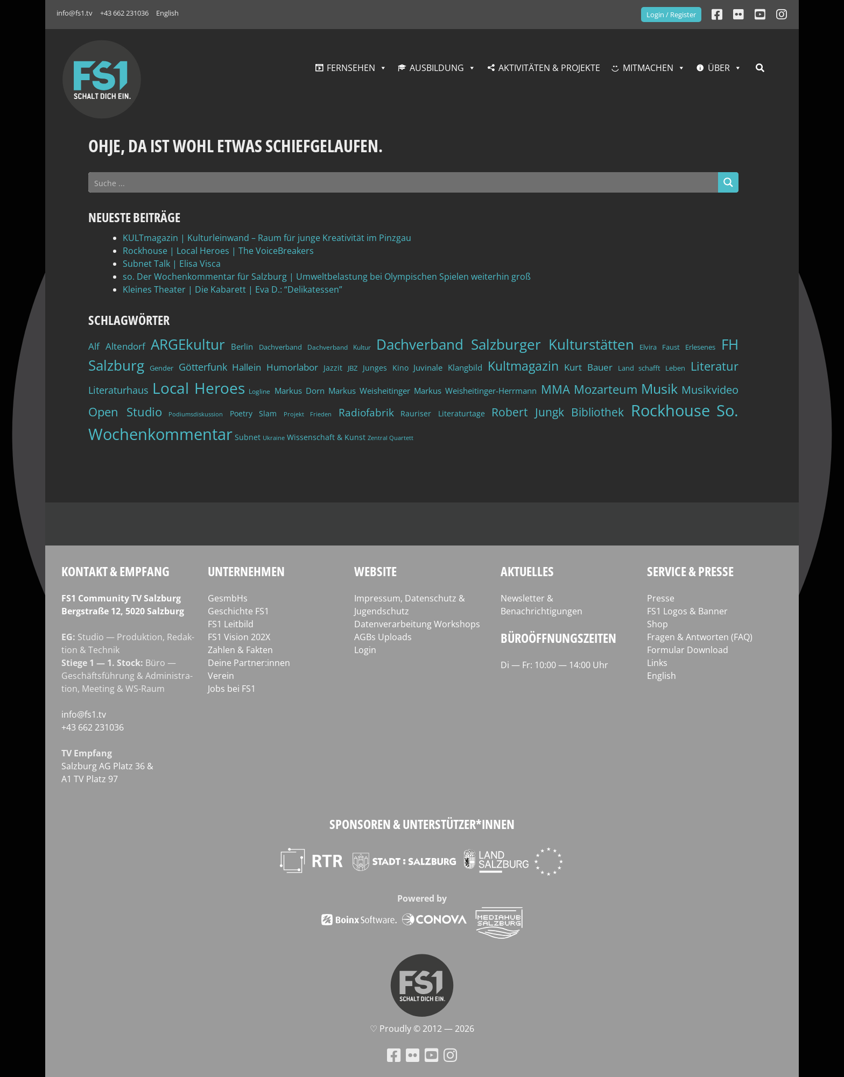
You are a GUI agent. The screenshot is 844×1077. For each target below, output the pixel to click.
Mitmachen (648, 68)
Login (365, 650)
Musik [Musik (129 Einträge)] (659, 389)
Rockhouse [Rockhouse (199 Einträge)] (670, 410)
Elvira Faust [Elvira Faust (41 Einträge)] (659, 347)
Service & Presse (690, 571)
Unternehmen (246, 571)
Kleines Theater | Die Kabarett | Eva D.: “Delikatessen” (232, 289)
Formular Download (687, 650)
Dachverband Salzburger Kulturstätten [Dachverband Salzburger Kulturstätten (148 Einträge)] (505, 344)
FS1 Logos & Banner (687, 611)
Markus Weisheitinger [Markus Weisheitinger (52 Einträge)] (369, 390)
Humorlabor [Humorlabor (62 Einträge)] (292, 367)
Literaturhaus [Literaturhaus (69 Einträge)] (118, 389)
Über (719, 68)
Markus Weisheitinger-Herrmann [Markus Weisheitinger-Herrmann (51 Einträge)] (475, 390)
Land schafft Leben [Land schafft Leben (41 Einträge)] (652, 368)
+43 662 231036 (124, 13)
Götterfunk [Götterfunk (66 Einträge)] (203, 366)
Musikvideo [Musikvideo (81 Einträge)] (709, 389)
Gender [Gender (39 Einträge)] (161, 368)
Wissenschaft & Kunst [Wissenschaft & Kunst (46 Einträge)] (326, 437)
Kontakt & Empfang (115, 571)
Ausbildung (437, 68)
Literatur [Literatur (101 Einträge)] (714, 366)
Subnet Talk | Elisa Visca (172, 264)
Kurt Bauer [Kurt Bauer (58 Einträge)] (588, 367)
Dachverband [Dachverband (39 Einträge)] (280, 347)
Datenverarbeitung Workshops (417, 624)
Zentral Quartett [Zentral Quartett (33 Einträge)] (390, 438)
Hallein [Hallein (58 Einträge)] (246, 367)
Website (375, 571)
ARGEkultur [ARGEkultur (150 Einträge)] (188, 344)
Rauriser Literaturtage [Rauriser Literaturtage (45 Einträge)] (442, 413)
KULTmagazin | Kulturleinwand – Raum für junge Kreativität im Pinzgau (267, 238)
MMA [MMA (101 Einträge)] (555, 389)
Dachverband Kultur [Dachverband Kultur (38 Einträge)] (339, 347)
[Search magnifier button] (728, 182)
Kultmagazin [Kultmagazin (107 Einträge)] (523, 366)
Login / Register (671, 14)
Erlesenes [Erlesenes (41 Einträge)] (700, 347)
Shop (657, 624)
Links (657, 663)
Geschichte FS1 (238, 611)
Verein (221, 676)
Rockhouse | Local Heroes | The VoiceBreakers (218, 251)
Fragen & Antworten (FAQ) (699, 637)
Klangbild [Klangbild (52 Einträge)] (465, 367)
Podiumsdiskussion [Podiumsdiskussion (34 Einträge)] (195, 414)
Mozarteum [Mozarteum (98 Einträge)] (605, 389)
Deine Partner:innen (249, 663)
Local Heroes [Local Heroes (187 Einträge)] (198, 388)
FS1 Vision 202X (239, 637)
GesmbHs (228, 598)
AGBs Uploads (383, 637)
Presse (660, 598)
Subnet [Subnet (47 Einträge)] (248, 437)
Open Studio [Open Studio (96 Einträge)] (125, 412)
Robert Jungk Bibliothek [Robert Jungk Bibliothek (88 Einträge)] (557, 412)
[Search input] (403, 182)
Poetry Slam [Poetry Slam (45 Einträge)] (253, 413)
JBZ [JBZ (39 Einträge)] (352, 368)
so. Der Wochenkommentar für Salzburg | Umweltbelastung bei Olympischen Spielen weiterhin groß (327, 276)
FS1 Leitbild (231, 624)
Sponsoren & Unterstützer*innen (422, 824)
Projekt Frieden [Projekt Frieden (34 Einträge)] (308, 414)
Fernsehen (351, 68)
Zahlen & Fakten (240, 650)
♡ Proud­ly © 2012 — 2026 (422, 1029)
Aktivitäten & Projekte (549, 68)
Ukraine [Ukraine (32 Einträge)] (274, 438)
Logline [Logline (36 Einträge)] (259, 391)
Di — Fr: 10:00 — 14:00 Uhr (554, 665)
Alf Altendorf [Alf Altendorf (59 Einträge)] (116, 346)
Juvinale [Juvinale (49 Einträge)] (427, 367)
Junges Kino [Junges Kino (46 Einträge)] (386, 368)
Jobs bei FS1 (232, 689)
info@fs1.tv (75, 13)
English (167, 13)
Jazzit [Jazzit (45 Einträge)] (332, 368)
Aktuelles (527, 571)
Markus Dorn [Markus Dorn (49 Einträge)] (300, 390)
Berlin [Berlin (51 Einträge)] (242, 346)
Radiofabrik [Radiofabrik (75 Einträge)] (366, 413)
